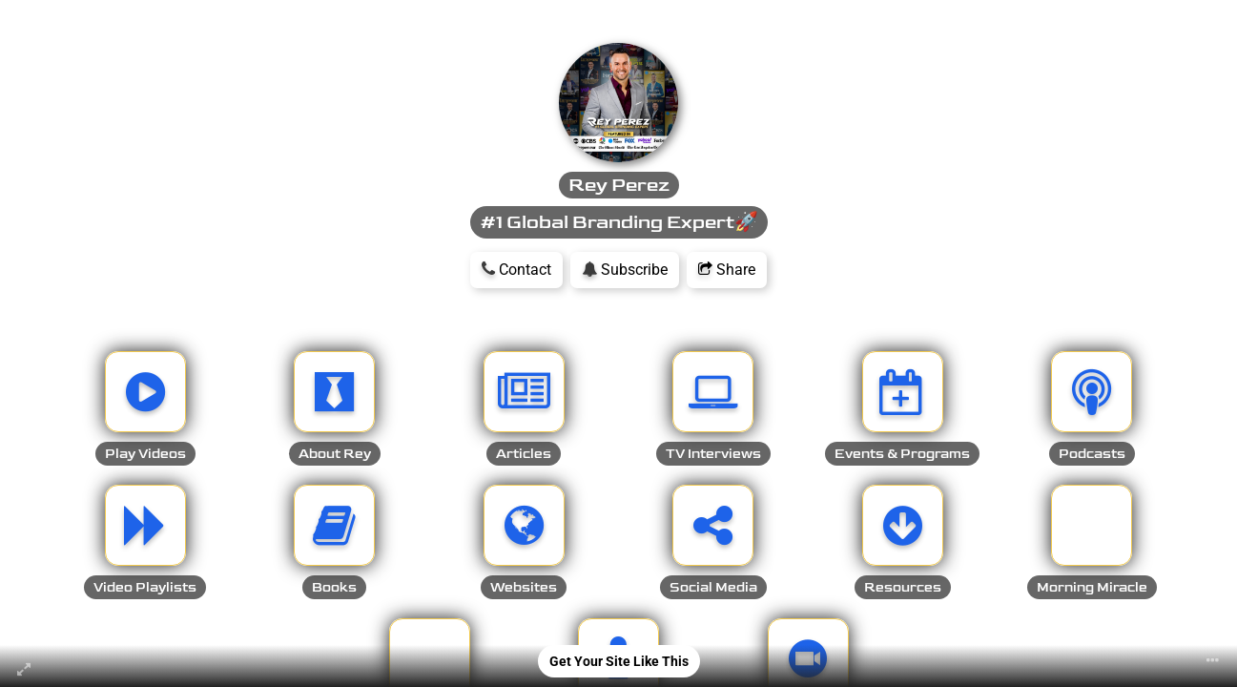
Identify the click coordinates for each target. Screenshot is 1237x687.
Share (726, 269)
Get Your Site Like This (619, 661)
